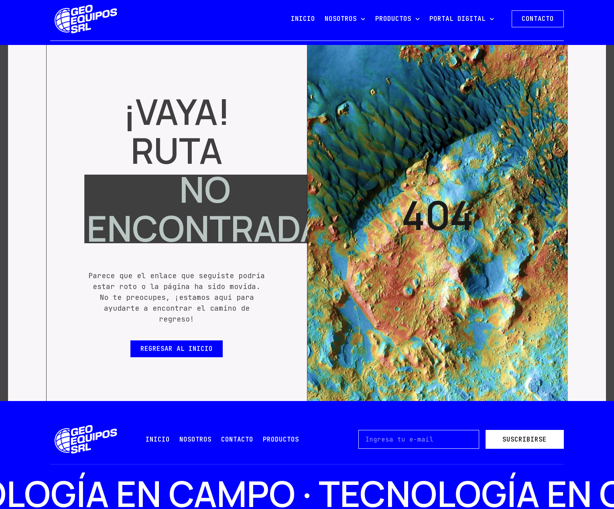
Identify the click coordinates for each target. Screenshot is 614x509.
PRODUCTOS (397, 19)
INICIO (303, 18)
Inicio (158, 439)
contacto (237, 439)
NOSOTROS (345, 19)
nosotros (195, 439)
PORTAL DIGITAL (461, 19)
